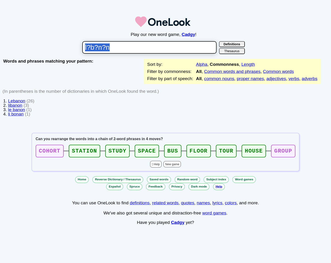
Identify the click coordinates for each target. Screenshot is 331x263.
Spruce (134, 188)
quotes (187, 204)
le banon (16, 109)
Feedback (155, 188)
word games (214, 214)
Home (82, 180)
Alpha (201, 64)
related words (165, 204)
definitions (139, 204)
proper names (250, 78)
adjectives (276, 78)
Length (248, 64)
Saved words (158, 180)
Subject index (216, 180)
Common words (278, 71)
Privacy (176, 188)
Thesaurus (232, 51)
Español (115, 188)
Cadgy (188, 34)
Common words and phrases (232, 71)
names (203, 204)
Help (157, 165)
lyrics (217, 204)
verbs (293, 78)
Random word (187, 180)
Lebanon (16, 100)
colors (231, 204)
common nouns (219, 78)
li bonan (15, 114)
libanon (15, 105)
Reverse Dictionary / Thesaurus (118, 180)
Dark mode (199, 188)
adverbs (309, 78)
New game (172, 165)
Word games (244, 180)
